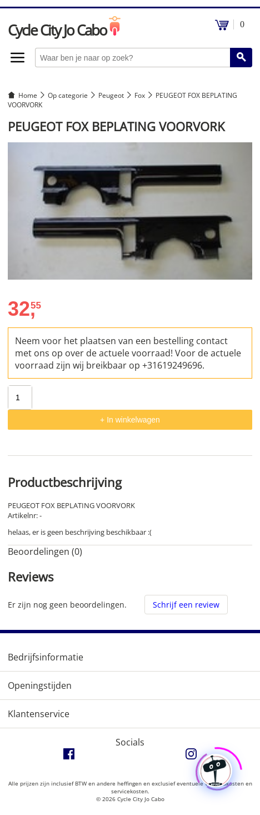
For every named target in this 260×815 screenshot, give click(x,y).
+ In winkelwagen (130, 419)
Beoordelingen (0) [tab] (45, 551)
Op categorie (68, 95)
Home (27, 95)
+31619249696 (172, 365)
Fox (139, 95)
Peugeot (111, 95)
